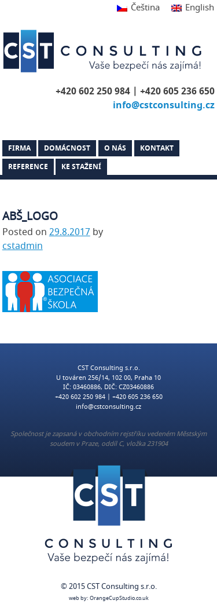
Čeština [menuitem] (145, 7)
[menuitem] (138, 8)
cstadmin (22, 246)
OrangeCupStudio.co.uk (119, 598)
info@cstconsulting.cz (164, 105)
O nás (115, 148)
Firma (19, 148)
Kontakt (157, 148)
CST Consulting (104, 51)
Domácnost (67, 148)
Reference (28, 167)
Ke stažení (81, 167)
